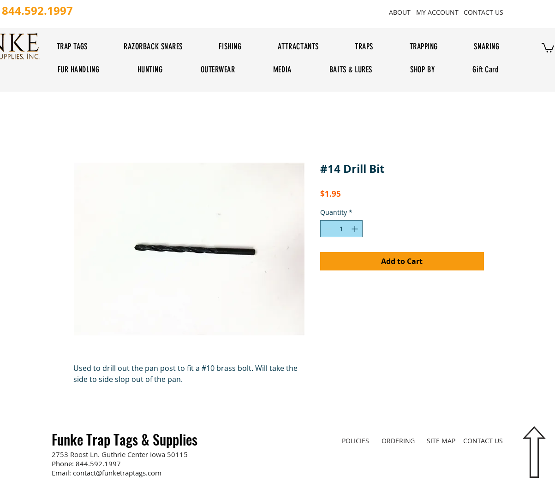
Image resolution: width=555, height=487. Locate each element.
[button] (548, 47)
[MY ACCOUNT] (437, 12)
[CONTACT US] (484, 12)
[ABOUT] (400, 12)
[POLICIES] (355, 440)
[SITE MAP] (441, 440)
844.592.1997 (98, 463)
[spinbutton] (341, 229)
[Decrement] (327, 229)
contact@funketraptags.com (117, 472)
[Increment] (355, 229)
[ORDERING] (398, 440)
